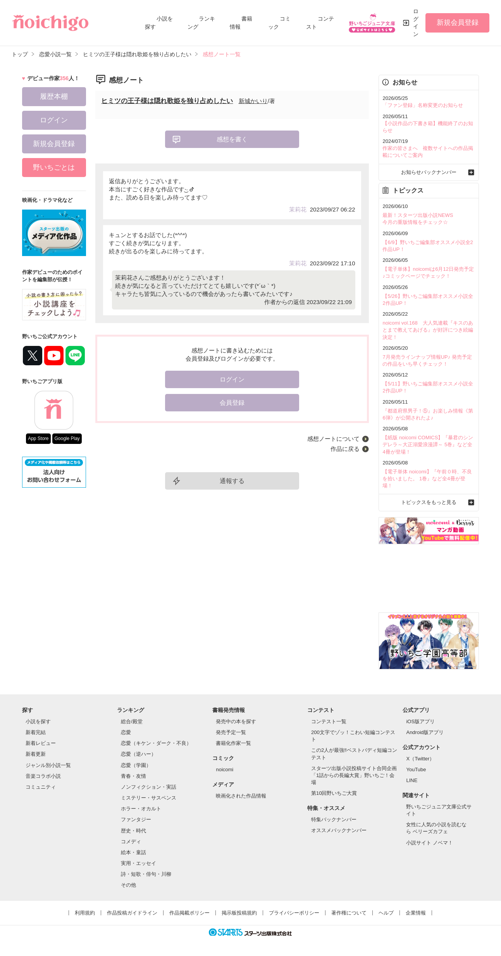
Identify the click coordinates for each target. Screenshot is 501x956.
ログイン (415, 22)
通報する (232, 481)
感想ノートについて (333, 438)
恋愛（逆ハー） (138, 754)
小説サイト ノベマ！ (429, 843)
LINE (411, 780)
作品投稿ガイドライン (132, 913)
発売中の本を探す (236, 721)
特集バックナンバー (333, 819)
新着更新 (36, 754)
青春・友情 (133, 776)
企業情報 (416, 913)
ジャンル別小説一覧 (48, 765)
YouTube (416, 769)
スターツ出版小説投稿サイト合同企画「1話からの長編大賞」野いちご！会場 (354, 775)
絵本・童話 (133, 852)
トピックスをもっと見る (428, 502)
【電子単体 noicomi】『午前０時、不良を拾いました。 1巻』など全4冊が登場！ (427, 478)
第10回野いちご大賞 (334, 793)
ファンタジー (136, 819)
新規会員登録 (458, 22)
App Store (38, 438)
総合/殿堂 (132, 721)
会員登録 (232, 402)
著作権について (349, 913)
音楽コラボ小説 (43, 776)
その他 (128, 885)
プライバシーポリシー (294, 913)
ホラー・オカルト (141, 809)
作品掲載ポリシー (189, 913)
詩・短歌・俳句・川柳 (146, 874)
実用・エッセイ (138, 863)
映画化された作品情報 (241, 796)
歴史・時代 (133, 831)
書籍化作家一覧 (233, 743)
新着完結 (36, 732)
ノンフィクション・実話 (148, 787)
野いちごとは (54, 167)
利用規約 (85, 913)
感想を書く (232, 139)
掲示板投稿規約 (239, 913)
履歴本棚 (54, 96)
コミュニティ (41, 787)
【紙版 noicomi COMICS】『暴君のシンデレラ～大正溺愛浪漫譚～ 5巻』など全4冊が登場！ (427, 444)
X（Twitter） (420, 759)
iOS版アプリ (420, 721)
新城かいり (253, 101)
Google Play (66, 438)
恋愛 (126, 732)
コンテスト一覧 (328, 721)
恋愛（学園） (136, 765)
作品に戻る (345, 448)
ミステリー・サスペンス (148, 798)
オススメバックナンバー (339, 830)
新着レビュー (41, 743)
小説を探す (38, 721)
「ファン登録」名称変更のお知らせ (422, 105)
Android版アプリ (425, 732)
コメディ (131, 841)
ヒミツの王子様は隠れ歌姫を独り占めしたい (167, 101)
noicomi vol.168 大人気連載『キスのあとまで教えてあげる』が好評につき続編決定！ (427, 330)
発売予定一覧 (231, 732)
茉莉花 (297, 209)
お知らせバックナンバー (428, 172)
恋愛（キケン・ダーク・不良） (156, 743)
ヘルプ (386, 913)
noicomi (224, 769)
